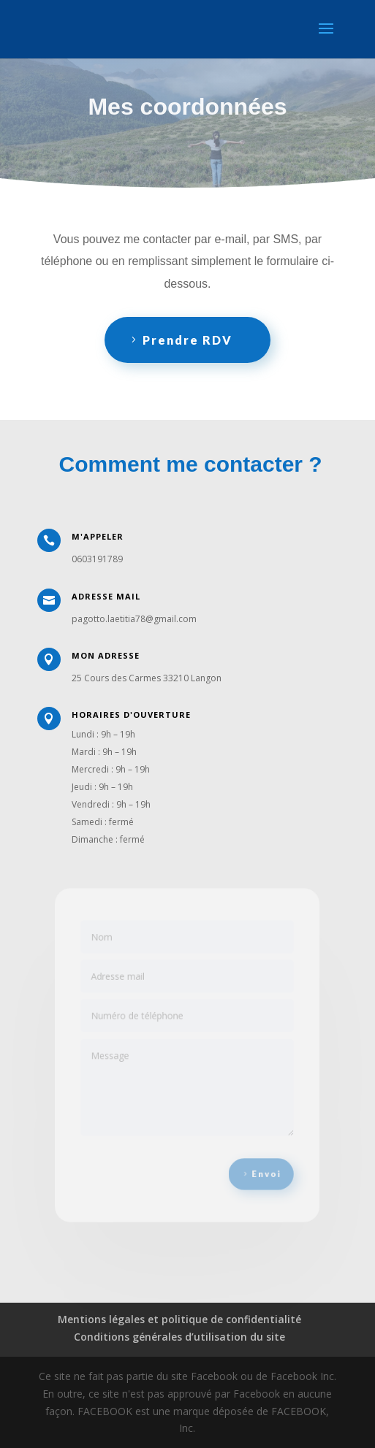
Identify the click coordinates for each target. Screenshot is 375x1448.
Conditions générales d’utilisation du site (179, 1337)
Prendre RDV (187, 340)
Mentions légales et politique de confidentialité (179, 1319)
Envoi (263, 1168)
